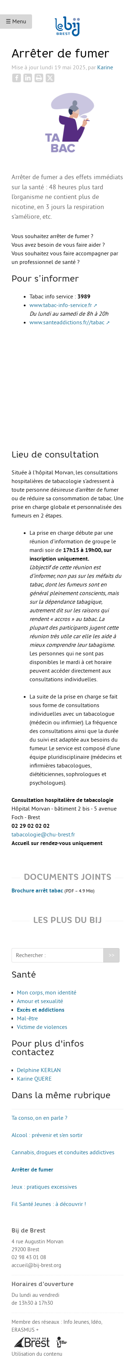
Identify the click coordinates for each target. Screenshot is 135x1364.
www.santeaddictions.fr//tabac (67, 322)
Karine (105, 67)
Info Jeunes (76, 1322)
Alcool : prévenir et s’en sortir (47, 1135)
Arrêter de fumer (32, 1169)
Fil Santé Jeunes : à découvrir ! (49, 1204)
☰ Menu (16, 21)
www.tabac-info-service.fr (61, 305)
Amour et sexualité (40, 1001)
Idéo (96, 1322)
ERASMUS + (25, 1330)
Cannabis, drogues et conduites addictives (63, 1152)
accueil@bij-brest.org (36, 1265)
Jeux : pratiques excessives (44, 1187)
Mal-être (27, 1018)
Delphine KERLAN (39, 1070)
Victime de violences (42, 1027)
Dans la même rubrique (61, 1096)
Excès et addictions (40, 1010)
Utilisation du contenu (37, 1354)
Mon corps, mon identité (46, 992)
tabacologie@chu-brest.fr (43, 834)
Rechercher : (31, 955)
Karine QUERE (34, 1079)
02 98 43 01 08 (29, 1257)
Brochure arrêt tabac (37, 890)
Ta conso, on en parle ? (39, 1118)
